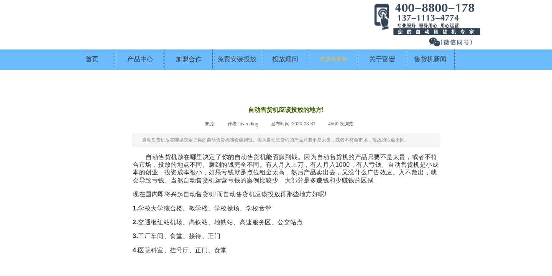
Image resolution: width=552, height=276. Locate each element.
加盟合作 (189, 59)
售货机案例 (333, 59)
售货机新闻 (430, 59)
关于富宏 (382, 59)
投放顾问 (285, 59)
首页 (92, 59)
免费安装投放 (236, 59)
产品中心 (140, 59)
